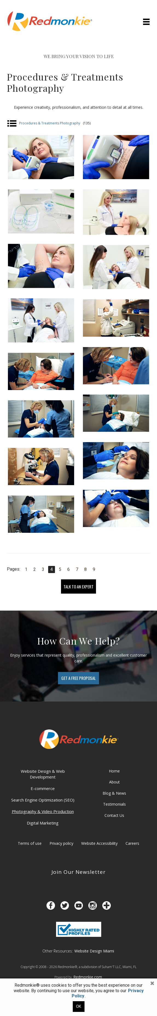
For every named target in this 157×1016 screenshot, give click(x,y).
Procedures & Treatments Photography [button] (49, 123)
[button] (152, 983)
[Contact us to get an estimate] (78, 678)
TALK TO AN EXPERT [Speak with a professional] (78, 586)
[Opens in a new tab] (50, 905)
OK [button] (78, 1006)
